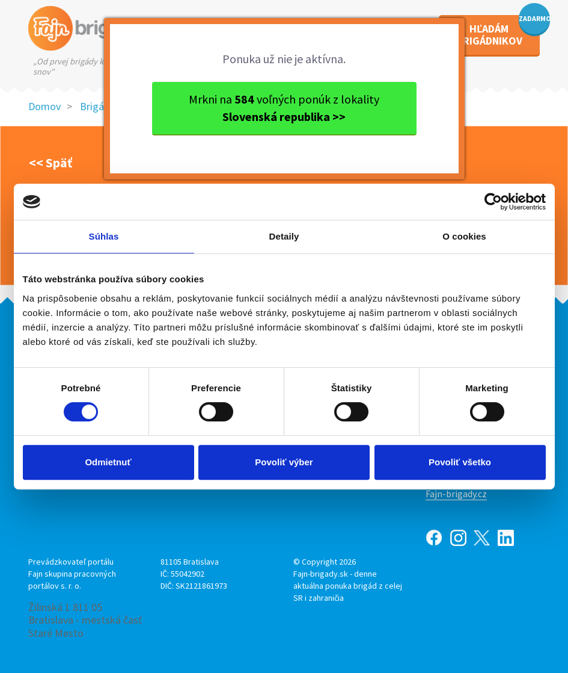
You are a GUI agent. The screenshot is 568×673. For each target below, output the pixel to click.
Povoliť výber (284, 462)
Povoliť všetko (460, 462)
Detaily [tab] (284, 236)
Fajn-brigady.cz (456, 494)
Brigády (97, 106)
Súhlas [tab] (104, 236)
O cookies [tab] (464, 236)
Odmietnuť (108, 462)
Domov (44, 106)
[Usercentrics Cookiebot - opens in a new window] (493, 202)
